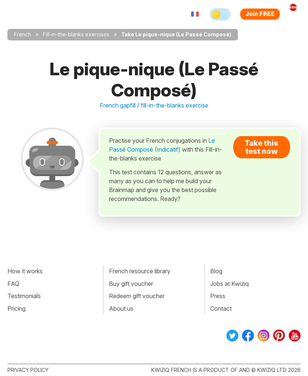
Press (217, 296)
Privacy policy (28, 370)
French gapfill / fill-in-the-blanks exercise (154, 105)
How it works (25, 271)
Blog (216, 271)
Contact (221, 308)
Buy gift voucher (131, 283)
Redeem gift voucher (137, 296)
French (22, 34)
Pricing (16, 308)
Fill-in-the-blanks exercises (76, 34)
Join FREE (260, 13)
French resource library (139, 271)
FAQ (13, 283)
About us (121, 308)
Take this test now (261, 147)
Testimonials (24, 296)
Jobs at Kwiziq (229, 283)
